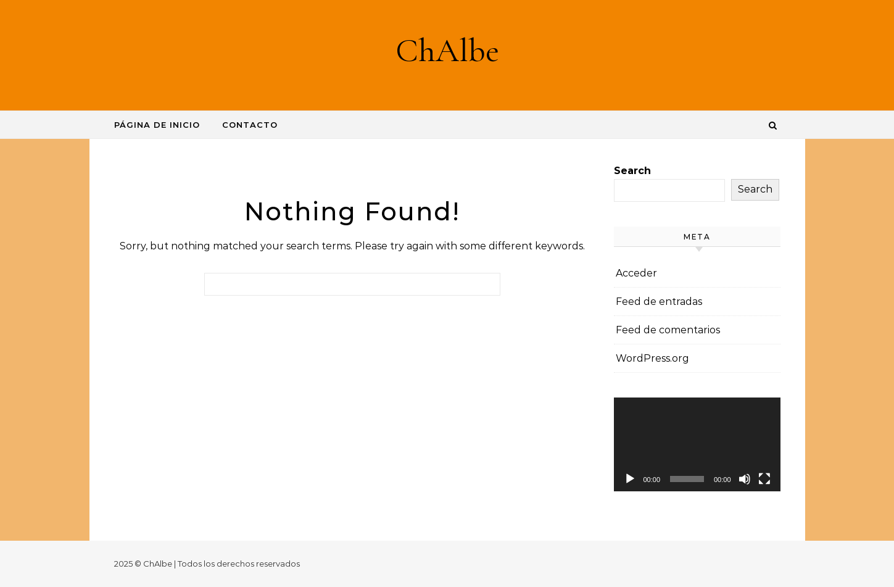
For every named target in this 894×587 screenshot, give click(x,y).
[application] (697, 444)
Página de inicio (157, 125)
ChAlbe (447, 50)
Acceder (636, 273)
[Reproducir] (630, 479)
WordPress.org (652, 358)
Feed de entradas (659, 301)
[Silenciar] (745, 479)
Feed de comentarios (668, 330)
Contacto (250, 125)
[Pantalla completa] (764, 479)
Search (632, 171)
